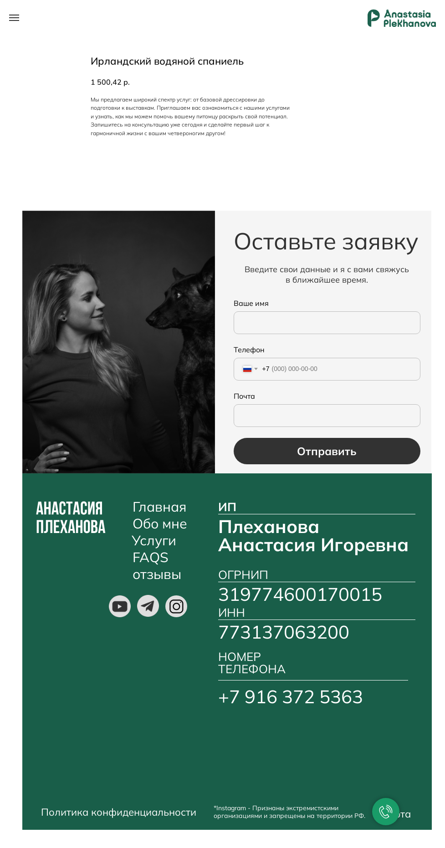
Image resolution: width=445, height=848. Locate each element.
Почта (244, 396)
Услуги (154, 540)
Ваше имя (251, 303)
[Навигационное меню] (14, 18)
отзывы (157, 574)
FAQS (151, 557)
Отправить (327, 451)
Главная (159, 506)
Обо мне (160, 523)
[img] (120, 606)
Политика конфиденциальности (118, 812)
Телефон (249, 349)
